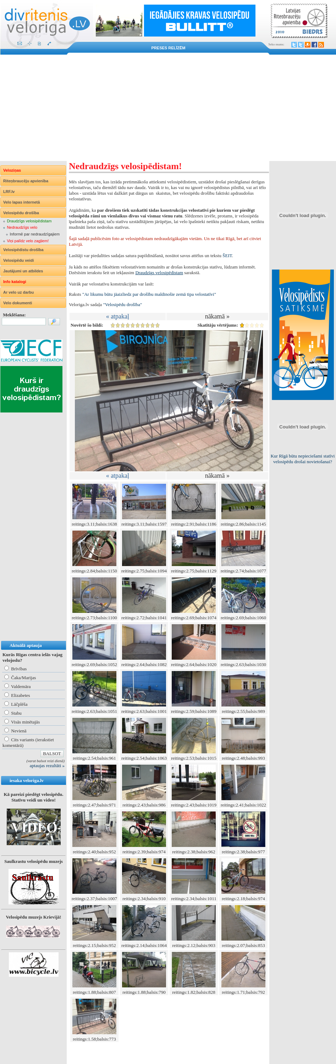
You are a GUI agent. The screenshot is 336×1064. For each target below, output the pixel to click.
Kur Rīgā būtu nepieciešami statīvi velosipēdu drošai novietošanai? (303, 458)
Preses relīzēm (169, 48)
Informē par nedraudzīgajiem (35, 234)
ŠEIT (227, 255)
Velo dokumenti (17, 303)
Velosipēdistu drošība (23, 250)
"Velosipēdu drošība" (122, 304)
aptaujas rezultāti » (47, 765)
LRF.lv (9, 191)
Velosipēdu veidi (18, 260)
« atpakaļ (117, 316)
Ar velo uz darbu (18, 292)
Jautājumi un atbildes (23, 271)
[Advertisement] (168, 107)
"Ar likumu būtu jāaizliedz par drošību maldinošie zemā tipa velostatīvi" (149, 294)
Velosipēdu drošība (21, 213)
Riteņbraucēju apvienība (25, 181)
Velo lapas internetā (21, 202)
